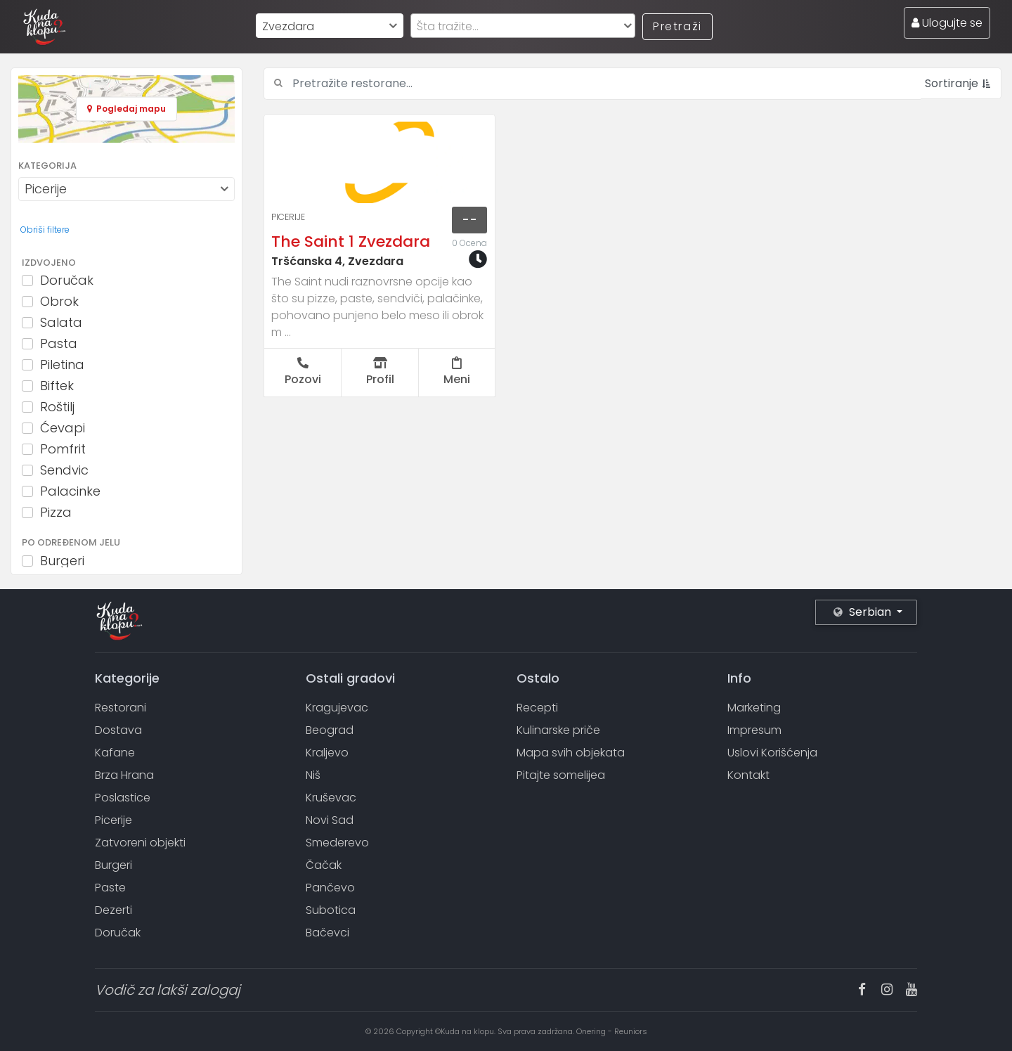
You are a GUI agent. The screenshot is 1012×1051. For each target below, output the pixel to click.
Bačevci (327, 932)
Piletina (62, 365)
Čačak (324, 865)
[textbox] (523, 26)
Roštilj (57, 407)
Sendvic (64, 470)
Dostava (118, 730)
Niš (313, 775)
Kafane (115, 752)
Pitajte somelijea (561, 775)
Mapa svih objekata (571, 752)
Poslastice (122, 797)
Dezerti (113, 910)
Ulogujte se (947, 23)
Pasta (58, 344)
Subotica (331, 910)
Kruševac (331, 797)
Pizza (56, 512)
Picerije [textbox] (46, 189)
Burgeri (62, 561)
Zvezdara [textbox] (288, 26)
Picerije (288, 217)
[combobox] (329, 25)
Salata (61, 323)
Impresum (754, 730)
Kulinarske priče (558, 730)
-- (469, 219)
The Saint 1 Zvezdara (350, 241)
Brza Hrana (124, 775)
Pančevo (330, 887)
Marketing (754, 707)
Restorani (120, 707)
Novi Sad (329, 820)
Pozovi (303, 372)
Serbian (863, 612)
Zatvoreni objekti (140, 842)
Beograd (329, 730)
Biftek (57, 386)
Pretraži (677, 26)
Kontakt (748, 775)
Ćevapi (62, 428)
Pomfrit (63, 449)
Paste (110, 887)
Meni (456, 372)
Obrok (59, 302)
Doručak (66, 280)
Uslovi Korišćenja (772, 752)
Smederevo (337, 842)
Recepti (537, 707)
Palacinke (70, 491)
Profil (380, 372)
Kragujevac (337, 707)
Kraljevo (327, 752)
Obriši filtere (45, 230)
